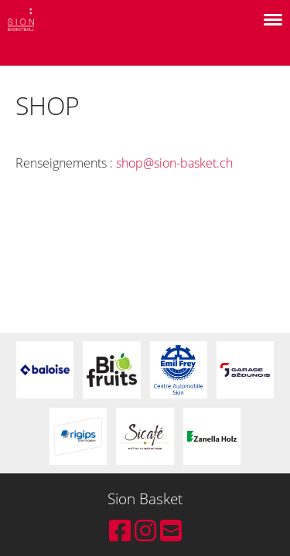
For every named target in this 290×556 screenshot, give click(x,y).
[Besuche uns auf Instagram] (145, 530)
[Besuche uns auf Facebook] (120, 530)
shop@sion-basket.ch (174, 162)
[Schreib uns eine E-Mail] (171, 530)
